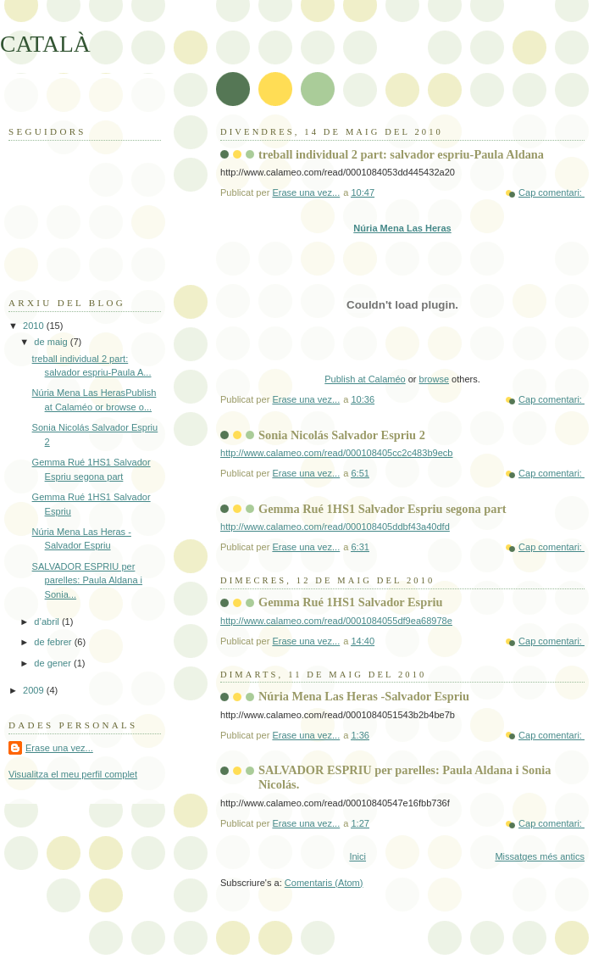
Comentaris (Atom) (324, 883)
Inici (357, 856)
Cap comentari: (551, 192)
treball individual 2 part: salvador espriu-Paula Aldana (401, 154)
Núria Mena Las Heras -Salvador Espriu (363, 696)
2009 (35, 690)
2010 (35, 326)
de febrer (54, 642)
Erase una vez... (59, 748)
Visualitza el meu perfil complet (72, 774)
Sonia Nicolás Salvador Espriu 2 (341, 435)
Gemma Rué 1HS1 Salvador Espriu (350, 602)
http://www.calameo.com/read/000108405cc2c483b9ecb (336, 453)
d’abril (48, 621)
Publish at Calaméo (364, 379)
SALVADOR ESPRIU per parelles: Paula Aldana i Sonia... (87, 580)
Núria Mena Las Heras (402, 228)
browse (434, 379)
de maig (51, 342)
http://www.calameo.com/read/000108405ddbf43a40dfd (335, 526)
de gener (54, 663)
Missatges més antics (540, 856)
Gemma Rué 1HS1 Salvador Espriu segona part (382, 509)
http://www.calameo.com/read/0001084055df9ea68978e (336, 621)
